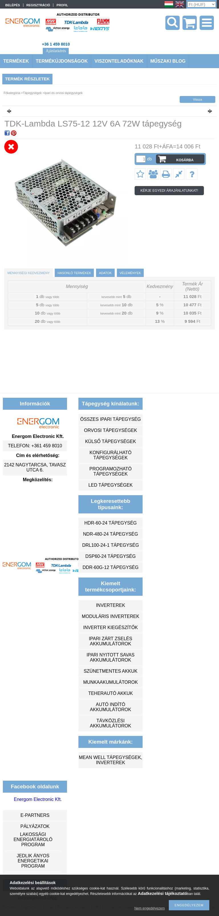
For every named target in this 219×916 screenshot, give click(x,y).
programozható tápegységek (111, 471)
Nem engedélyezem (149, 908)
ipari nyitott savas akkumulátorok (110, 657)
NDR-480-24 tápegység (110, 534)
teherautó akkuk (110, 693)
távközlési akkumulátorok (110, 723)
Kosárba (185, 160)
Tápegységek (32, 93)
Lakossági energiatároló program (32, 839)
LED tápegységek (110, 485)
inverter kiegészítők (110, 627)
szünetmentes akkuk (110, 671)
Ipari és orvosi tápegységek (63, 93)
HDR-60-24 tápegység (110, 523)
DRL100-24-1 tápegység (110, 545)
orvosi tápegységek (110, 430)
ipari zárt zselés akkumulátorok (110, 641)
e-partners (35, 815)
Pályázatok (34, 826)
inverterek (110, 605)
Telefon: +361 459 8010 (35, 445)
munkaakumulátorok (110, 682)
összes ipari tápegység (110, 419)
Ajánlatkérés (56, 51)
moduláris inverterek (110, 616)
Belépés (12, 5)
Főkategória (12, 93)
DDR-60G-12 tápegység (111, 567)
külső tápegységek (110, 441)
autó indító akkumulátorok (110, 707)
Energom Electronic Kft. (38, 799)
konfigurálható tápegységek (110, 455)
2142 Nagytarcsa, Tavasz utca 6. (35, 467)
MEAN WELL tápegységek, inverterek (110, 760)
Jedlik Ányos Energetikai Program (33, 860)
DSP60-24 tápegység (110, 556)
